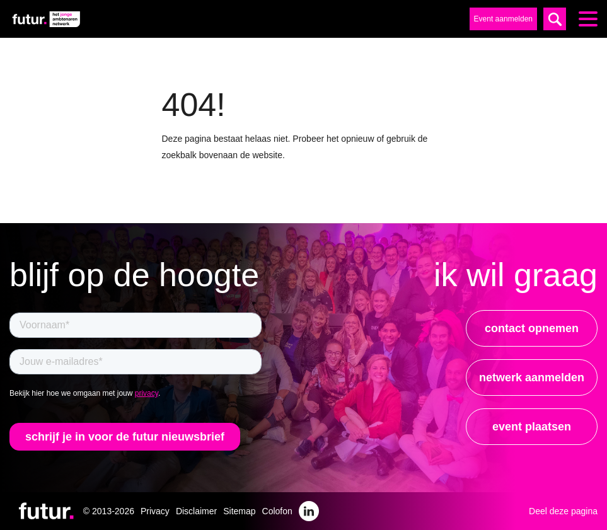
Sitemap (239, 511)
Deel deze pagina (563, 511)
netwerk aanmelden (531, 377)
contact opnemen (532, 328)
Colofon (277, 511)
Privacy (155, 511)
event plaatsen (531, 426)
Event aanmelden (503, 18)
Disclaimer (196, 511)
